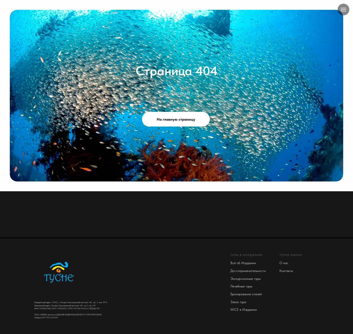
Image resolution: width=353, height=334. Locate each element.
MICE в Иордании (243, 309)
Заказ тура (238, 302)
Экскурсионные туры (245, 279)
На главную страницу (176, 119)
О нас (283, 263)
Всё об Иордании (243, 263)
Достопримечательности (248, 271)
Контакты (286, 271)
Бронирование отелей (246, 294)
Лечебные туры (241, 286)
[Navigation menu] (343, 9)
